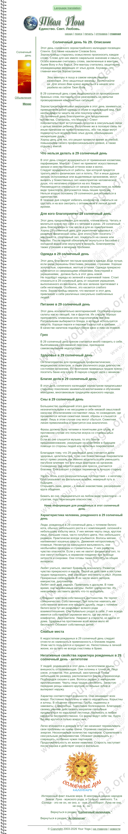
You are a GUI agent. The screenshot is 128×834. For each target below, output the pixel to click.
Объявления (23, 97)
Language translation (67, 8)
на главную (100, 829)
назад (68, 33)
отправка (101, 33)
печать (88, 33)
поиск (78, 33)
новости (115, 829)
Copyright (56, 829)
